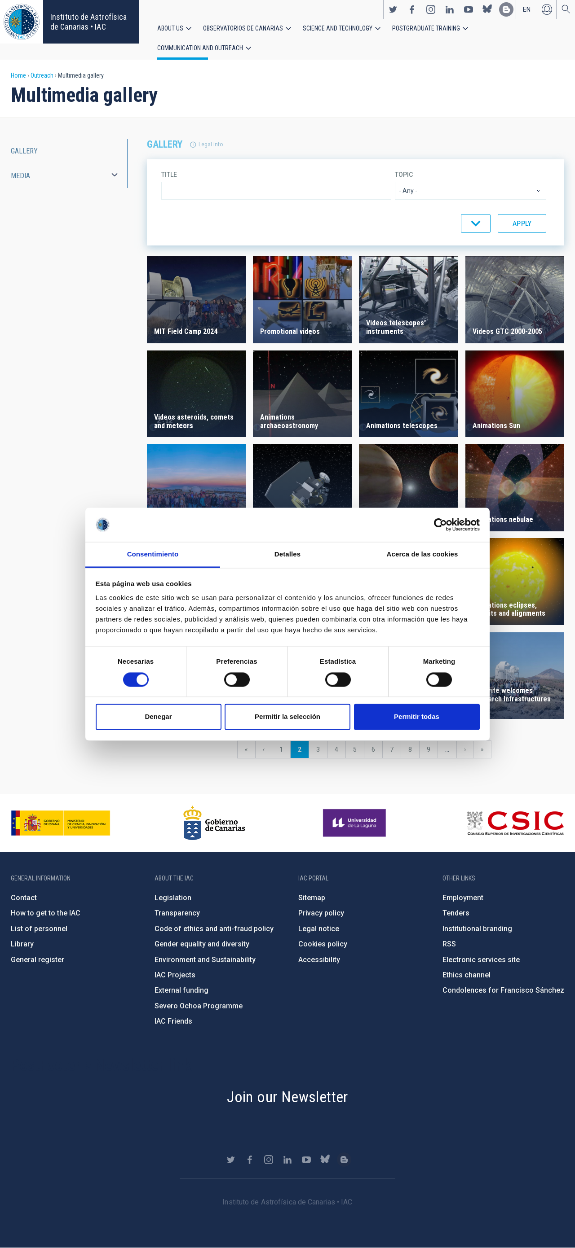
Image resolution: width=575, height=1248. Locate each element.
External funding (181, 990)
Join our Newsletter (287, 1097)
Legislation (173, 897)
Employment (462, 897)
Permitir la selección (287, 717)
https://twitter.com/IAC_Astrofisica (393, 9)
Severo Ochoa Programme (199, 1006)
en (527, 9)
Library (22, 944)
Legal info (211, 144)
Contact (24, 897)
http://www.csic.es (515, 823)
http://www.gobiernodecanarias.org (214, 823)
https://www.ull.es (356, 823)
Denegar (158, 717)
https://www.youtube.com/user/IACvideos (468, 9)
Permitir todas (416, 717)
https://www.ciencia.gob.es (61, 823)
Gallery (24, 151)
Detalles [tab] (287, 554)
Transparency (177, 913)
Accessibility (319, 959)
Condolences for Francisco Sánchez (503, 990)
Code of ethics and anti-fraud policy (214, 928)
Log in (546, 9)
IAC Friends (173, 1021)
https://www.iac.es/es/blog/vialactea (506, 9)
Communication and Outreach (200, 48)
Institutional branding (477, 928)
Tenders (455, 913)
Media (20, 175)
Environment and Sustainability (205, 959)
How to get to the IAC (45, 913)
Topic (404, 174)
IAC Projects (175, 975)
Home (18, 75)
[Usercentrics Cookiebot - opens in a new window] (440, 524)
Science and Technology (337, 28)
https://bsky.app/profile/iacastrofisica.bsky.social (487, 9)
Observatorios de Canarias (243, 28)
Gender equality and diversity (202, 944)
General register (37, 959)
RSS (449, 944)
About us (170, 28)
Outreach (42, 75)
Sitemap (311, 897)
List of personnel (39, 928)
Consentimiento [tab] (153, 554)
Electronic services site (481, 959)
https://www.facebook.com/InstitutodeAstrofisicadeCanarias (411, 9)
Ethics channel (466, 975)
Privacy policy (321, 913)
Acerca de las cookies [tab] (422, 554)
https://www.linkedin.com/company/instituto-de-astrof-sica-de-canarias (449, 9)
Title (169, 174)
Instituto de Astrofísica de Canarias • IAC (88, 21)
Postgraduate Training (426, 28)
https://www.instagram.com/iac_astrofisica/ (430, 9)
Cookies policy (322, 944)
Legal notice (318, 928)
